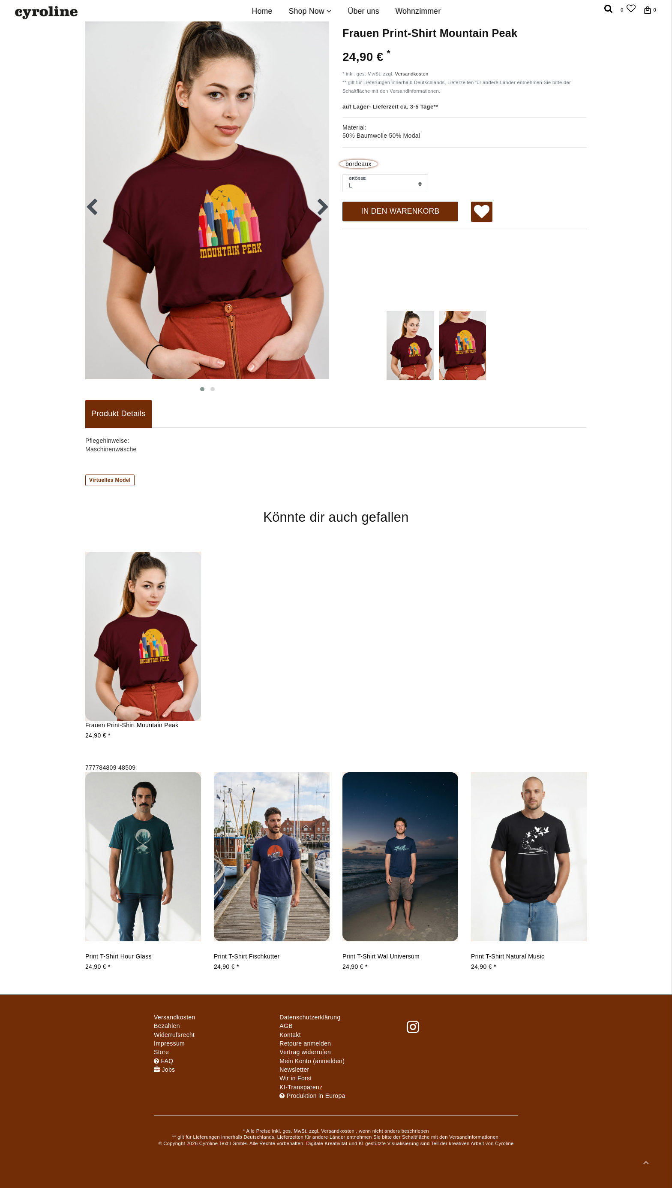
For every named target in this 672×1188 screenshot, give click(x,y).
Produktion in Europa (312, 1095)
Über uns (363, 11)
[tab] (118, 414)
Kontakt (290, 1034)
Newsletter (294, 1069)
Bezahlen (167, 1025)
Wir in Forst (295, 1078)
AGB (285, 1025)
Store (161, 1052)
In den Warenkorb (400, 211)
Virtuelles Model (110, 480)
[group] (143, 636)
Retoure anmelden (305, 1043)
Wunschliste (482, 213)
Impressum (169, 1043)
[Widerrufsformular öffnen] (305, 1052)
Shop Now (309, 11)
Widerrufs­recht (174, 1034)
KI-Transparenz (300, 1087)
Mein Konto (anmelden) (312, 1061)
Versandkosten (412, 73)
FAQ (163, 1061)
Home (262, 11)
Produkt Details (118, 413)
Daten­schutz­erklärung (309, 1017)
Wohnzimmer (418, 11)
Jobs (164, 1069)
